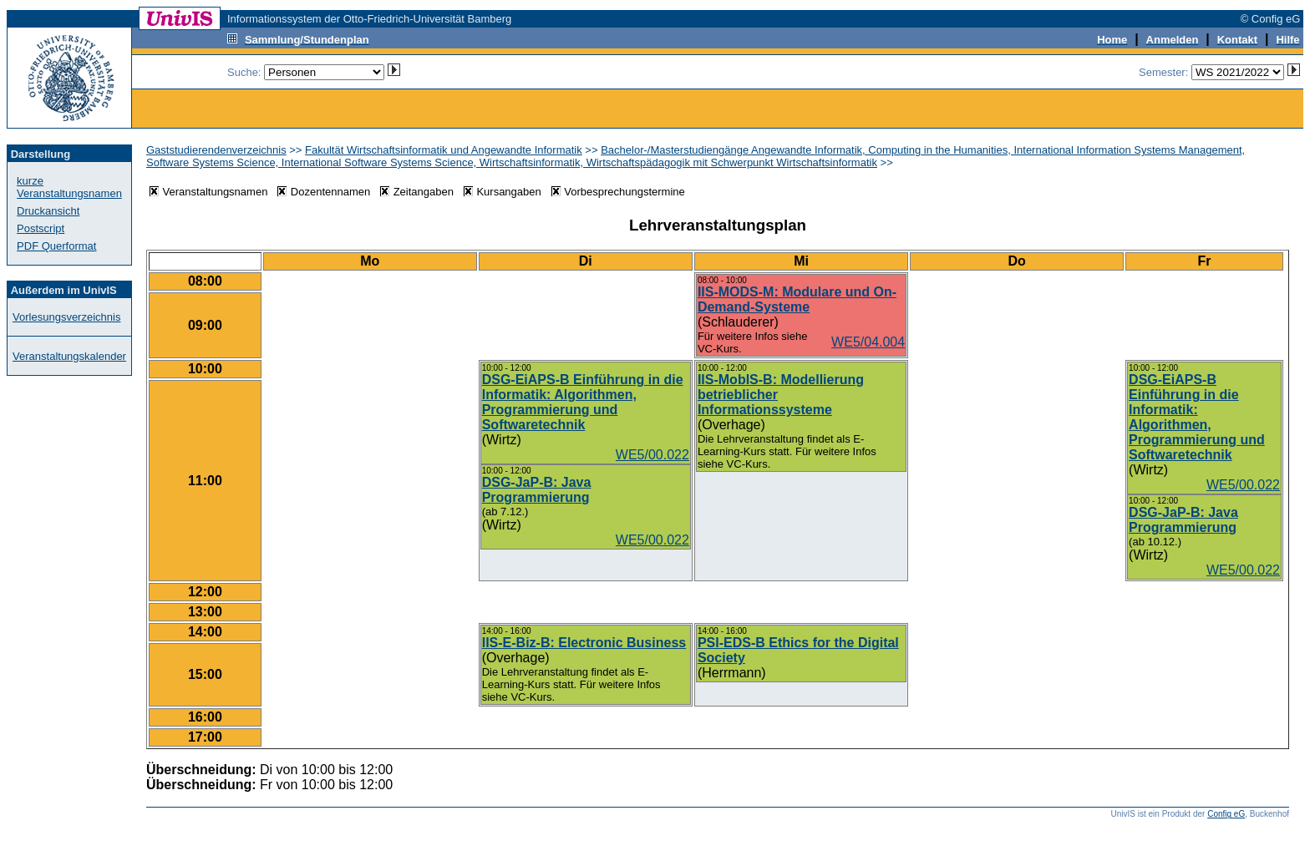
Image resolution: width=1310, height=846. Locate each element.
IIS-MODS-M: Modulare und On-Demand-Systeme (797, 299)
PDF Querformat (56, 246)
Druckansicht (48, 211)
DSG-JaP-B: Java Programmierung (537, 489)
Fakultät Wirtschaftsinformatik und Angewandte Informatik (443, 150)
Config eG (1226, 813)
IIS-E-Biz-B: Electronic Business (584, 643)
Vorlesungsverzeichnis (66, 317)
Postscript (40, 228)
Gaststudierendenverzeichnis (216, 150)
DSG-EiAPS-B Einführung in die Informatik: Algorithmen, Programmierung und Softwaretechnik (582, 402)
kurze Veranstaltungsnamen (69, 187)
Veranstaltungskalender (69, 356)
